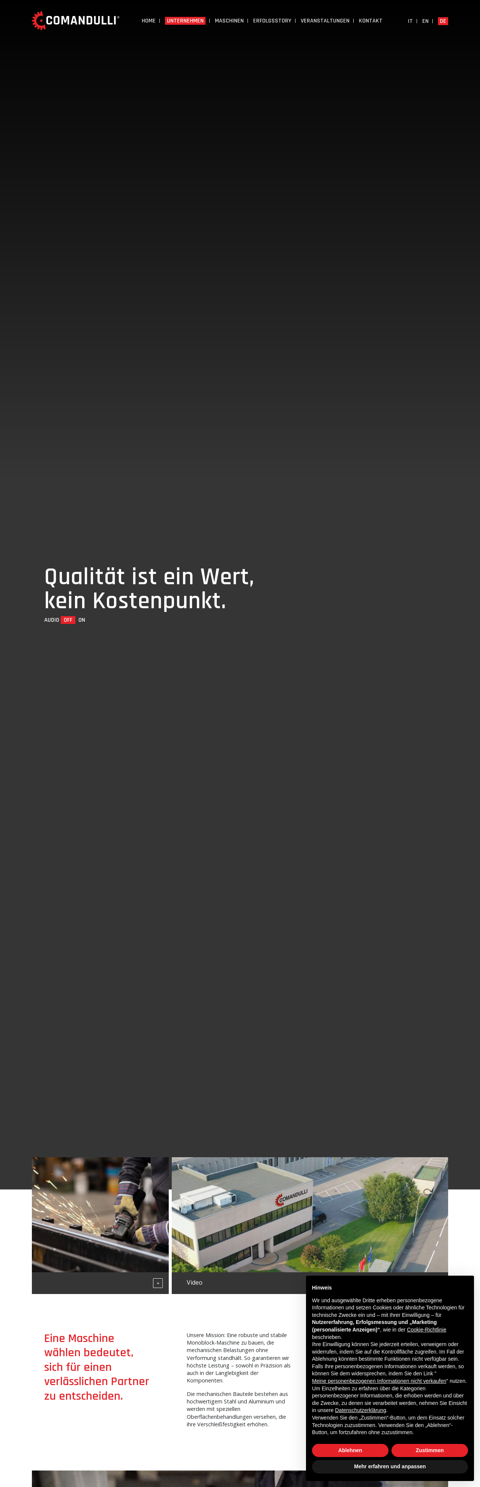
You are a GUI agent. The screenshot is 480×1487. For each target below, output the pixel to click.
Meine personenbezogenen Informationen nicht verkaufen (379, 1381)
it (410, 21)
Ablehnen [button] (350, 1450)
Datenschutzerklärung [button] (360, 1410)
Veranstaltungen (325, 21)
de (443, 21)
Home (149, 21)
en (425, 21)
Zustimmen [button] (430, 1450)
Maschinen (229, 21)
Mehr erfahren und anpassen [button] (390, 1466)
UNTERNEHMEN (185, 21)
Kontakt (370, 21)
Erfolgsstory (272, 21)
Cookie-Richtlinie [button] (426, 1330)
